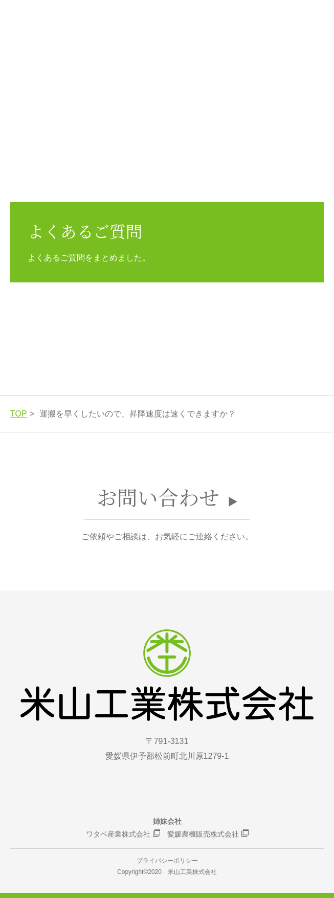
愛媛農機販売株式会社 (203, 834)
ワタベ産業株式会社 (118, 834)
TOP (18, 413)
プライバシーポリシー (167, 860)
